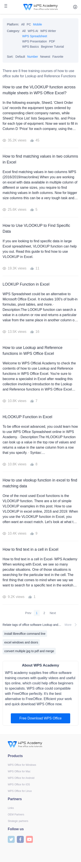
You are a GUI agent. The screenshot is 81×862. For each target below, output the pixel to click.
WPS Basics (30, 46)
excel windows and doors (21, 642)
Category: (13, 31)
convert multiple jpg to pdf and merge (29, 651)
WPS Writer (48, 31)
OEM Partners (16, 814)
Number (32, 56)
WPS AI (33, 31)
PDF (52, 41)
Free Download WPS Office (40, 718)
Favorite (57, 56)
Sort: (10, 56)
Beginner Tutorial (52, 46)
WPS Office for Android (21, 778)
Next (53, 613)
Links (11, 808)
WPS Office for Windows (22, 764)
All (23, 24)
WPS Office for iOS (19, 784)
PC (29, 24)
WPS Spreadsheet (34, 36)
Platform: (13, 24)
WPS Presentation (34, 41)
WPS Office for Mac (19, 771)
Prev (28, 613)
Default (20, 56)
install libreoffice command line (24, 633)
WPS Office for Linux (20, 791)
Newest (45, 56)
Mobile (37, 24)
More (71, 624)
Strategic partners (18, 821)
